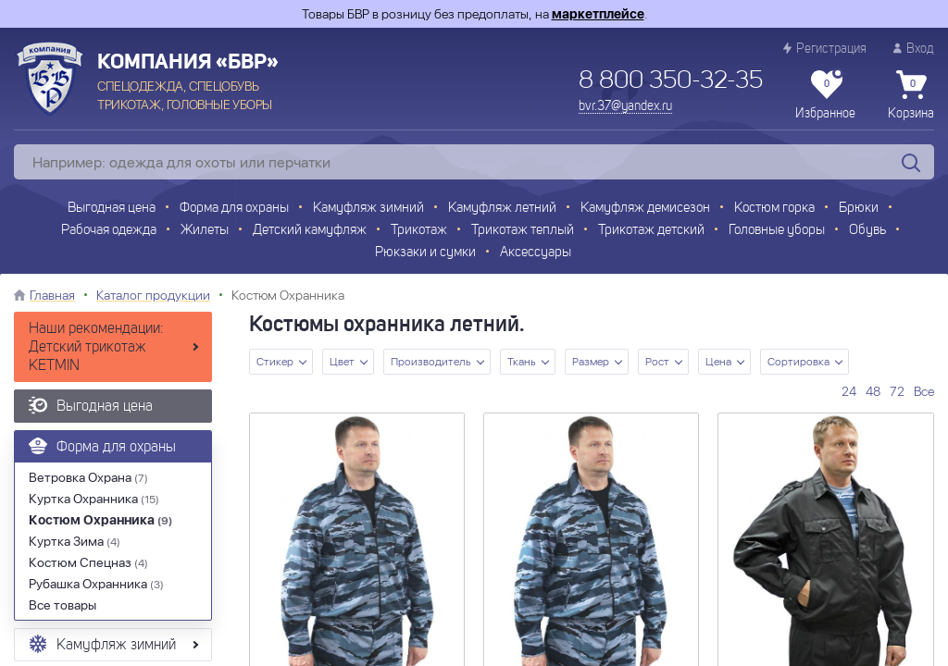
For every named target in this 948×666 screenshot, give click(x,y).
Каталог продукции (153, 295)
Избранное (825, 95)
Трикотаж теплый (522, 231)
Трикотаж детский (651, 231)
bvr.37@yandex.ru (625, 106)
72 (897, 391)
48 (873, 391)
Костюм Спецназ (88, 562)
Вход (913, 49)
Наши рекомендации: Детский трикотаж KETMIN (96, 348)
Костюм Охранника (100, 519)
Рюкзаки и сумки (425, 253)
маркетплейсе (598, 13)
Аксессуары (535, 253)
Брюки (859, 209)
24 (849, 391)
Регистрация (825, 49)
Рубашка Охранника (96, 583)
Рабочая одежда (108, 231)
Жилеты (205, 231)
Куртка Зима (74, 541)
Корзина (911, 95)
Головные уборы (777, 231)
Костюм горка (774, 209)
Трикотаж (419, 231)
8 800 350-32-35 (671, 81)
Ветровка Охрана (88, 477)
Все (924, 391)
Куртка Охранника (94, 498)
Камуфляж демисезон (645, 209)
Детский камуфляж (310, 231)
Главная (52, 295)
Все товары (62, 605)
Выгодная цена (112, 209)
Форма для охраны (234, 209)
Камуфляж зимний (368, 209)
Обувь (867, 231)
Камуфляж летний (502, 209)
